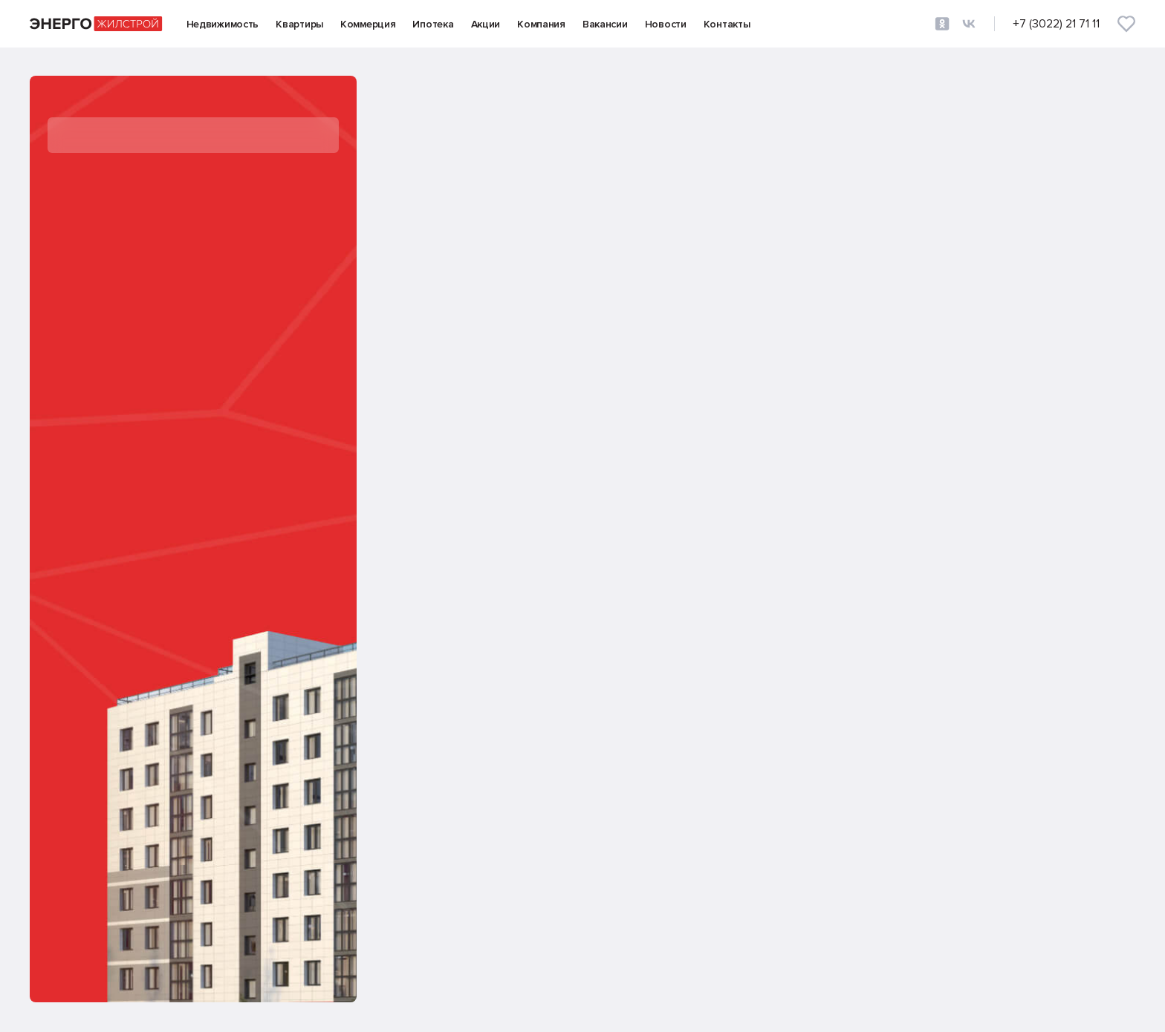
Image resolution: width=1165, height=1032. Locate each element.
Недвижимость (222, 24)
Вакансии (605, 24)
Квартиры (299, 24)
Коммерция (367, 24)
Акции (486, 24)
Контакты (727, 24)
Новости (666, 24)
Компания (541, 24)
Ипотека (432, 24)
